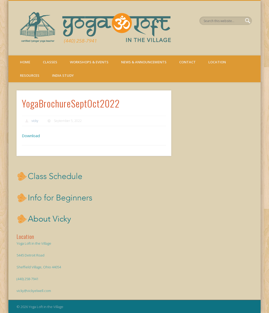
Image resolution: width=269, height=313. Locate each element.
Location (217, 62)
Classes (50, 62)
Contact (187, 62)
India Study (63, 75)
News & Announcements (144, 62)
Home (25, 62)
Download (31, 135)
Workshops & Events (89, 62)
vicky (35, 121)
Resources (29, 75)
